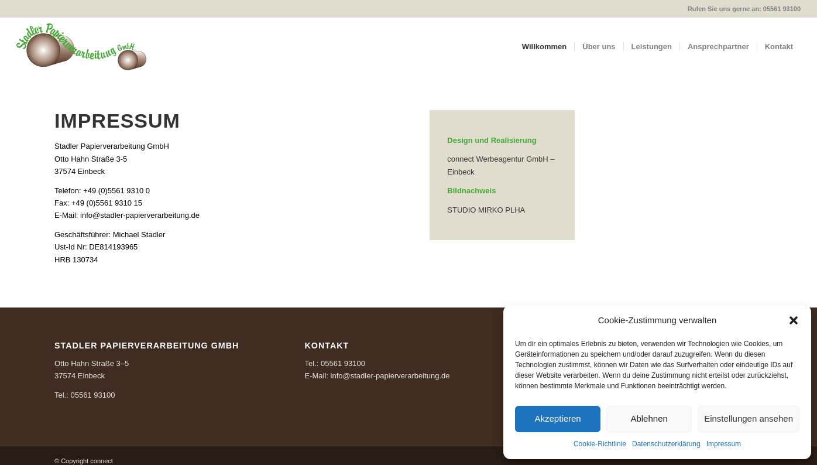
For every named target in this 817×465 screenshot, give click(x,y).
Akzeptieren (557, 418)
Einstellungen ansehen (748, 418)
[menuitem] (544, 47)
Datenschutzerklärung (666, 444)
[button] (793, 320)
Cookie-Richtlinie (600, 444)
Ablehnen (648, 418)
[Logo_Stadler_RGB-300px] (81, 46)
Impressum (723, 444)
